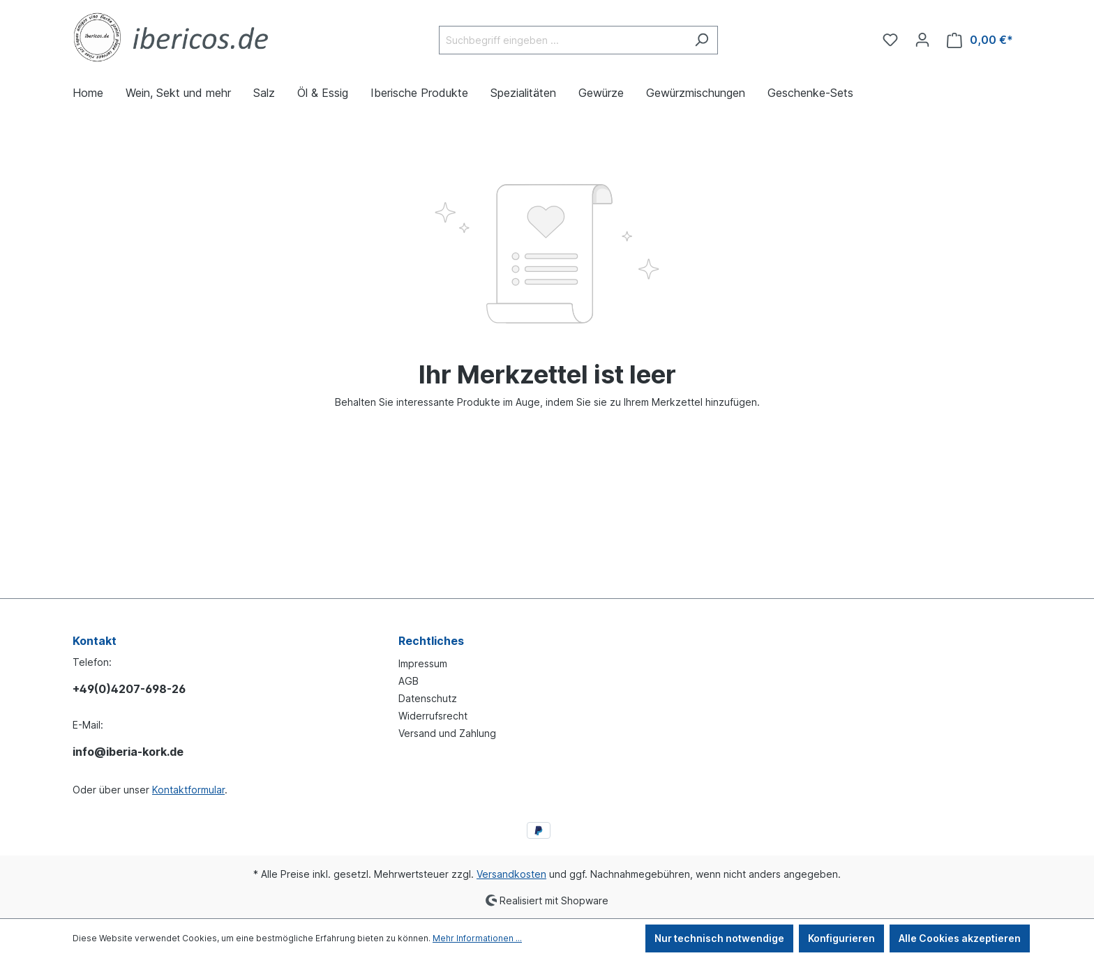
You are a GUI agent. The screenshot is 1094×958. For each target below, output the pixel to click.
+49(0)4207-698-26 (129, 689)
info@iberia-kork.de (128, 752)
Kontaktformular (188, 790)
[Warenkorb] (979, 40)
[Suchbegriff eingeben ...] (562, 40)
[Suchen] (701, 40)
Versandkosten (511, 874)
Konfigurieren (841, 938)
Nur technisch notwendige (719, 938)
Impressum (422, 663)
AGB (408, 681)
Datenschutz (427, 698)
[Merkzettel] (890, 39)
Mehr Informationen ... (477, 938)
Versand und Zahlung (447, 733)
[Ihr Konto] (922, 39)
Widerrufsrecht (432, 716)
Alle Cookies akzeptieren (960, 938)
